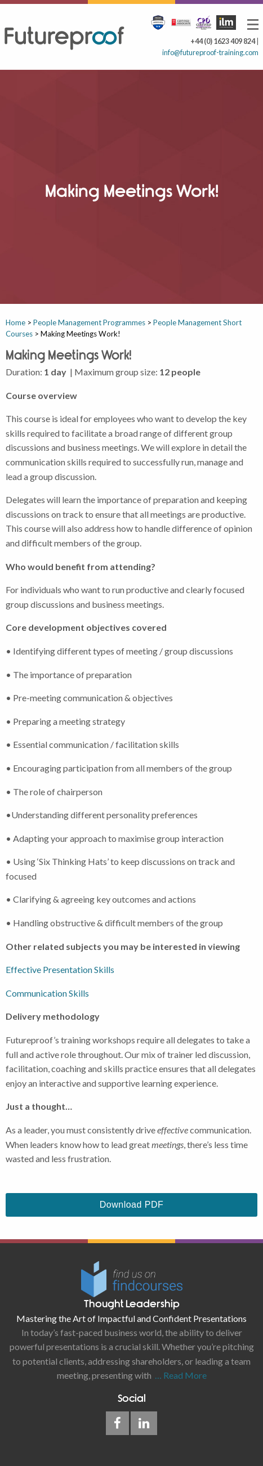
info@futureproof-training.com (210, 52)
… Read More (179, 1375)
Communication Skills (47, 993)
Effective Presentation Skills (60, 969)
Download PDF (131, 1204)
